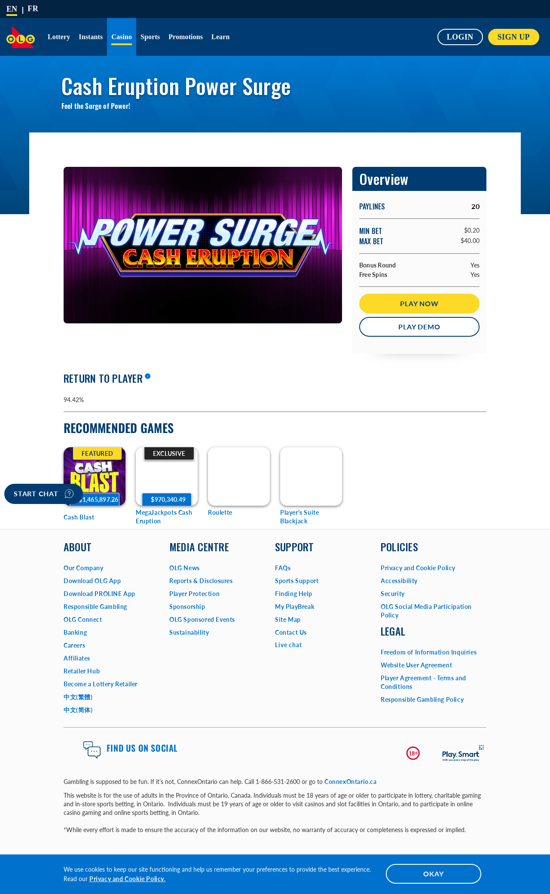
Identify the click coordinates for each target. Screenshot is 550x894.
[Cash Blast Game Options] (94, 476)
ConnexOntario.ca (350, 781)
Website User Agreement (416, 665)
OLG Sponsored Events (202, 619)
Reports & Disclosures (201, 580)
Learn (220, 36)
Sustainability (189, 632)
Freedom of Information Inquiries (429, 652)
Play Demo (419, 327)
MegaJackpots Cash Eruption (164, 517)
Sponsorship (187, 606)
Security (393, 593)
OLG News (184, 567)
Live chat (288, 644)
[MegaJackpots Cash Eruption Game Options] (167, 476)
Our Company (84, 567)
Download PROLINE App (99, 593)
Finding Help (293, 593)
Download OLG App (92, 580)
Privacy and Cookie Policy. (127, 878)
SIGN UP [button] (514, 37)
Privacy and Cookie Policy (418, 567)
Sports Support (296, 580)
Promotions (185, 36)
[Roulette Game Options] (239, 476)
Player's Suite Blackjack (299, 517)
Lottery (59, 36)
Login (460, 37)
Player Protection (194, 593)
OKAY (433, 873)
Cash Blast (79, 517)
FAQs (282, 567)
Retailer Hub (82, 671)
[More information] (147, 376)
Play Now (419, 303)
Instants (91, 36)
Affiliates (77, 658)
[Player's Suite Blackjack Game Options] (311, 476)
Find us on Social (142, 747)
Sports (150, 36)
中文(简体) (78, 709)
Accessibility (399, 580)
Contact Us (291, 632)
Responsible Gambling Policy (422, 699)
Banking (75, 632)
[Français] (33, 8)
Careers (74, 645)
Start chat (43, 493)
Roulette (220, 512)
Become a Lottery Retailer (101, 684)
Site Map (288, 619)
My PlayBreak (294, 606)
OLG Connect (83, 619)
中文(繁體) (78, 696)
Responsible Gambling (95, 606)
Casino (121, 36)
